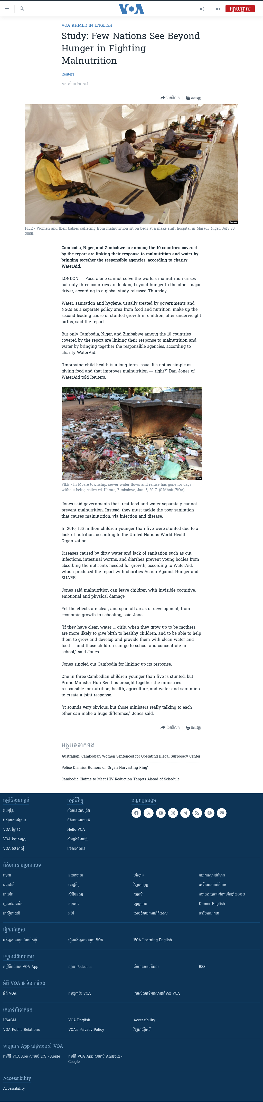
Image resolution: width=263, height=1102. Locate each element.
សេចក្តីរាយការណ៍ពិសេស (151, 913)
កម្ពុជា (7, 875)
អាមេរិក (8, 894)
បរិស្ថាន (139, 875)
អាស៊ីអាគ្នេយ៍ (11, 913)
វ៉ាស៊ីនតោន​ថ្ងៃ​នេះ (14, 820)
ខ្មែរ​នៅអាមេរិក (13, 904)
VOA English (79, 1020)
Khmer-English (212, 904)
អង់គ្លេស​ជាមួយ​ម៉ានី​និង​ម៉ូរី (20, 940)
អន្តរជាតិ (8, 885)
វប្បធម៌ (138, 894)
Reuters (68, 74)
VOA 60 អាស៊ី (13, 849)
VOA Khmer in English (87, 26)
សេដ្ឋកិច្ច (74, 885)
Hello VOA (76, 830)
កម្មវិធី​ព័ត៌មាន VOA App (20, 967)
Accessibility (144, 1020)
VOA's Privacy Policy (86, 1030)
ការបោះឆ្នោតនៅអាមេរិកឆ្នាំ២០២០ (222, 894)
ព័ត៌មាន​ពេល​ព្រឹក (78, 811)
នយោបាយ (75, 875)
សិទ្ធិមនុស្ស (75, 894)
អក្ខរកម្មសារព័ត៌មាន (212, 875)
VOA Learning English (153, 940)
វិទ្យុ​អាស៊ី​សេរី (142, 1030)
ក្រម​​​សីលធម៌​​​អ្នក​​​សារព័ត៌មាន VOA (157, 993)
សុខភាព (74, 904)
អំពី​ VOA (9, 993)
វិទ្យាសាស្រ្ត (141, 885)
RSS (202, 967)
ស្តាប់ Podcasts (79, 967)
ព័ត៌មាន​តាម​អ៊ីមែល (146, 967)
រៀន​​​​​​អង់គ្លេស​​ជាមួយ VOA (85, 940)
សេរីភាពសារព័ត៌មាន (212, 885)
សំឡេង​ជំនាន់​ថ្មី (77, 839)
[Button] (170, 98)
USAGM (9, 1020)
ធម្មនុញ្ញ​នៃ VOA (79, 993)
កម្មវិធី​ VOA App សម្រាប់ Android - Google (95, 1059)
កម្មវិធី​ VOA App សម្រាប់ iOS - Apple (31, 1056)
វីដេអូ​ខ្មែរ (8, 811)
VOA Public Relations (21, 1030)
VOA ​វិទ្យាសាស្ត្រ (14, 839)
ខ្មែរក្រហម (140, 904)
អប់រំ (71, 913)
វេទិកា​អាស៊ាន (76, 849)
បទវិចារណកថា (209, 913)
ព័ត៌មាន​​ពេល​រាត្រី (78, 820)
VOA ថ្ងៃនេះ (11, 830)
